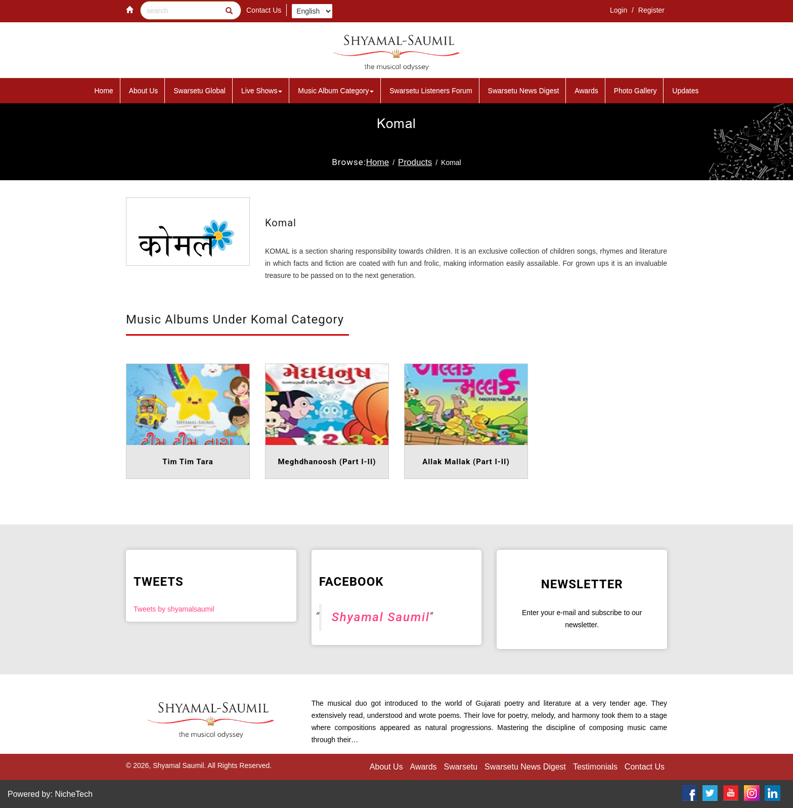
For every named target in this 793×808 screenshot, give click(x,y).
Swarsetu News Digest (523, 91)
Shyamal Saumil (381, 617)
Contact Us (263, 10)
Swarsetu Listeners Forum (430, 91)
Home (104, 91)
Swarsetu (460, 766)
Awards (586, 91)
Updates (685, 91)
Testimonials (595, 766)
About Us (143, 91)
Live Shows (262, 91)
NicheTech (74, 794)
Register (651, 10)
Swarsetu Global (199, 91)
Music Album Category (336, 91)
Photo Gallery (635, 91)
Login (619, 10)
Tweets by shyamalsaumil (174, 609)
